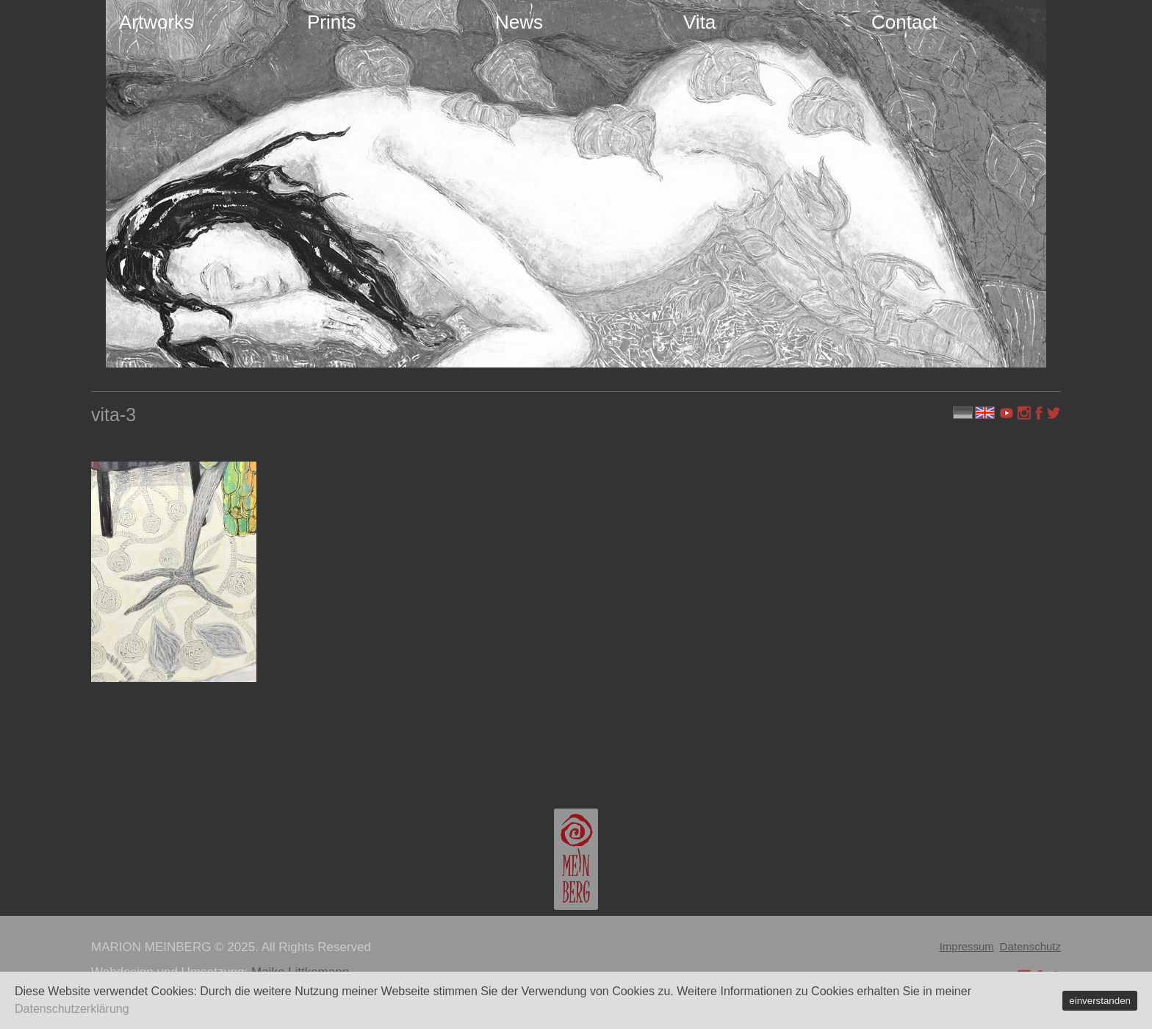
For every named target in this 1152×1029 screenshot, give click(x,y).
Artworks (156, 22)
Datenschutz (1030, 946)
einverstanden (1100, 1000)
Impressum (967, 946)
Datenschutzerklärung (72, 1009)
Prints (331, 22)
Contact (904, 22)
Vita (699, 22)
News (519, 22)
